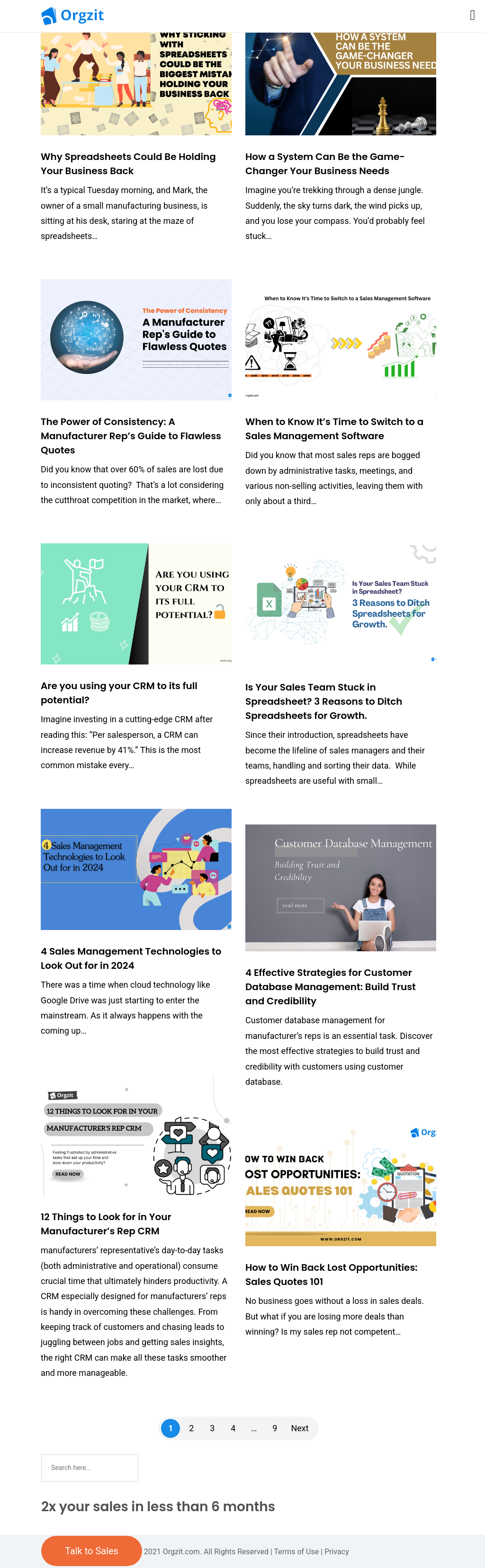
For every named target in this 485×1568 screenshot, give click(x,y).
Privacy (336, 1551)
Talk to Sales (91, 1551)
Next (299, 1428)
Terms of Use (296, 1551)
